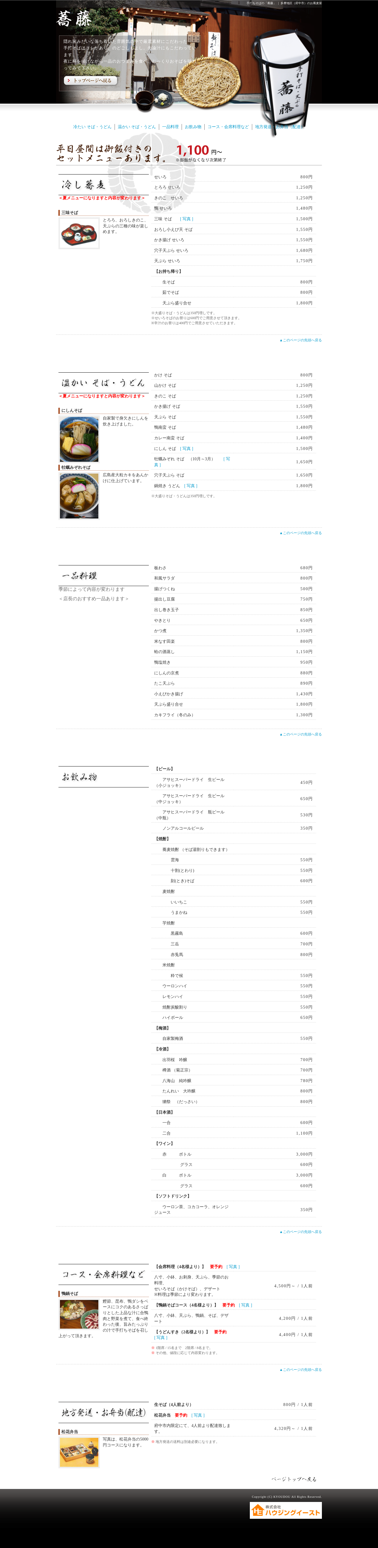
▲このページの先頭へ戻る (300, 340)
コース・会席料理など (228, 127)
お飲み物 (193, 127)
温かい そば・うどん (137, 127)
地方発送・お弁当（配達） (280, 127)
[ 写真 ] (186, 219)
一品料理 (170, 127)
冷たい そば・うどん (92, 127)
